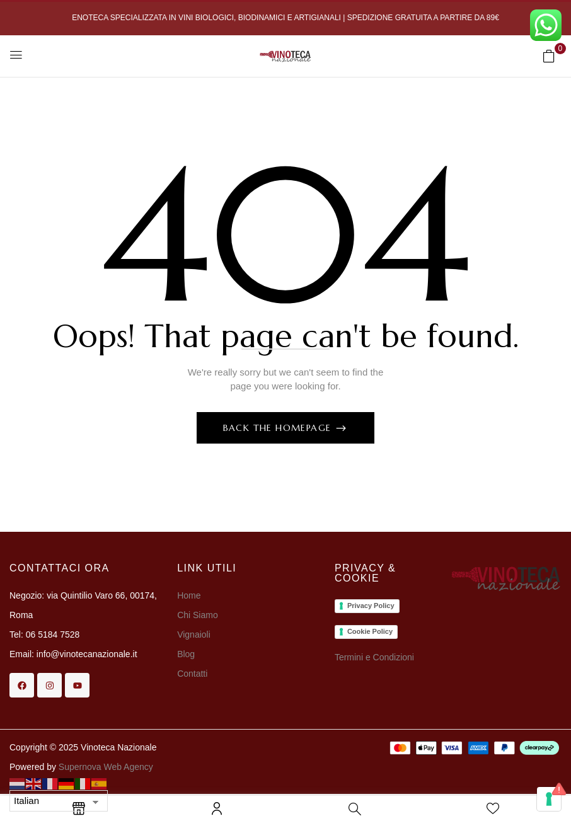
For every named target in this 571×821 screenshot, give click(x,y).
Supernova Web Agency (106, 767)
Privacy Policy (371, 605)
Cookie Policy (370, 631)
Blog (186, 654)
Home (188, 595)
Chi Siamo (198, 615)
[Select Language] (58, 801)
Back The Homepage (279, 427)
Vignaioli (194, 634)
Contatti (192, 674)
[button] (549, 55)
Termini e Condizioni (374, 657)
